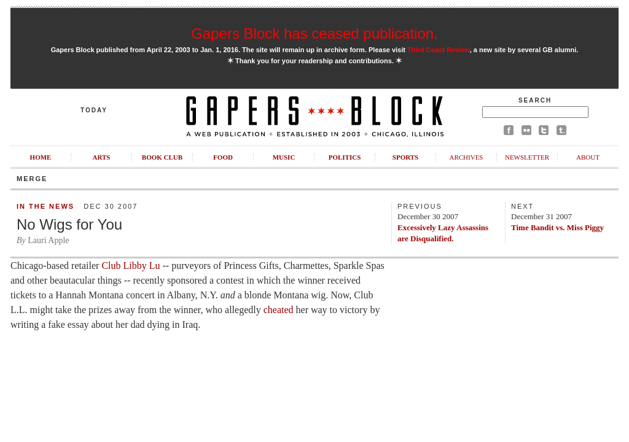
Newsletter (527, 157)
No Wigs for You (69, 224)
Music (284, 157)
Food (223, 157)
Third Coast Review (438, 49)
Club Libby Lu (130, 265)
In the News (45, 206)
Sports (405, 157)
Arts (102, 157)
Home (41, 157)
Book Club (162, 157)
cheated (279, 309)
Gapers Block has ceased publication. (314, 33)
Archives (466, 157)
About (588, 157)
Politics (345, 157)
